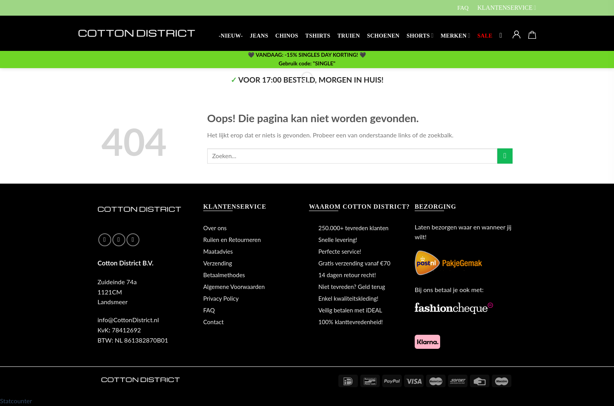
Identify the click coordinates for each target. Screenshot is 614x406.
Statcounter (16, 400)
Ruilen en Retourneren (232, 239)
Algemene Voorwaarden (234, 286)
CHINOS (286, 35)
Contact (213, 321)
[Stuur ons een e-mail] (132, 239)
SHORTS (419, 35)
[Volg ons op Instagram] (118, 239)
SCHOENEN (383, 35)
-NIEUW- (231, 35)
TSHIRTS (317, 35)
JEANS (259, 35)
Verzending (217, 263)
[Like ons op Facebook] (104, 239)
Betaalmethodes (224, 274)
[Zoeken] (503, 36)
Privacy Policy (220, 298)
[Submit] (505, 156)
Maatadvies (218, 251)
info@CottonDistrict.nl (128, 319)
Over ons (215, 227)
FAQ (463, 8)
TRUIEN (348, 35)
